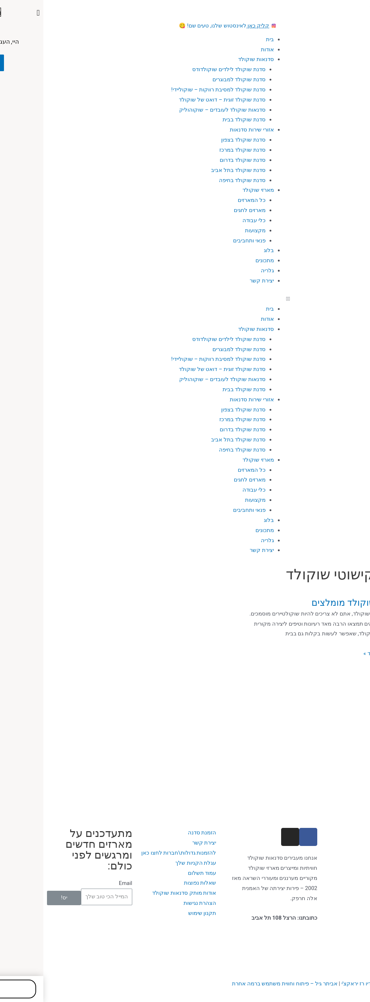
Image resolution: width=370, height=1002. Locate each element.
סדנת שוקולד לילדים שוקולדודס (185, 69)
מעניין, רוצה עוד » (339, 653)
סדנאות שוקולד (213, 59)
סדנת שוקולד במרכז (199, 150)
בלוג (225, 250)
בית (227, 39)
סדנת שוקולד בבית (200, 119)
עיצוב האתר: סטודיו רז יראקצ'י (332, 983)
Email (82, 883)
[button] (184, 299)
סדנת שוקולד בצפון (200, 140)
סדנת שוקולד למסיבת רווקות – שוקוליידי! (175, 89)
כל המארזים (208, 200)
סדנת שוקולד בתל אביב (195, 170)
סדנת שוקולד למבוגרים (195, 79)
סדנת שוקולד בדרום (199, 160)
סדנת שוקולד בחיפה (199, 180)
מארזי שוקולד (215, 190)
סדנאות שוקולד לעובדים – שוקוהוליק (179, 110)
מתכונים (221, 260)
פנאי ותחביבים (206, 240)
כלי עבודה (210, 220)
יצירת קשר (218, 280)
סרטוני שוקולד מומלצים (313, 602)
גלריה (224, 270)
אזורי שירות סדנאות (208, 129)
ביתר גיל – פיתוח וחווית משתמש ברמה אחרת (241, 983)
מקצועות (212, 230)
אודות (224, 49)
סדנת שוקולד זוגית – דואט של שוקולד (178, 99)
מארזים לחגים (206, 210)
